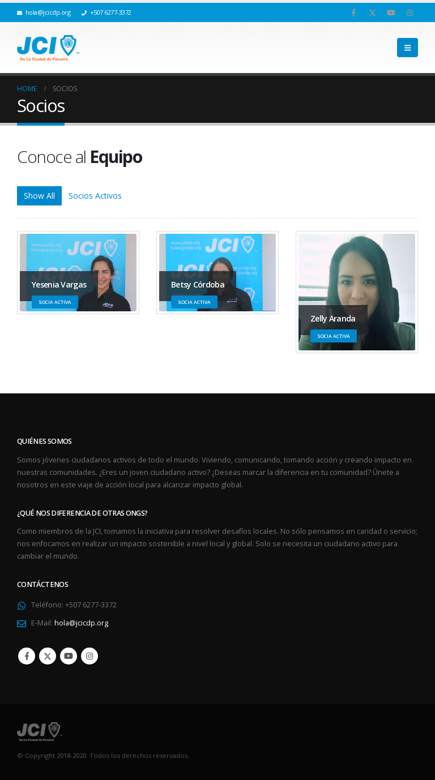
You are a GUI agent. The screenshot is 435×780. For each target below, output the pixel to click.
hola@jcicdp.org (81, 623)
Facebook (26, 656)
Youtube (68, 656)
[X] (372, 12)
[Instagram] (409, 12)
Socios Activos (95, 195)
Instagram (89, 656)
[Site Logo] (48, 48)
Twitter (47, 656)
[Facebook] (353, 12)
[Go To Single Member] (356, 292)
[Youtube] (391, 12)
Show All (39, 195)
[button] (407, 47)
